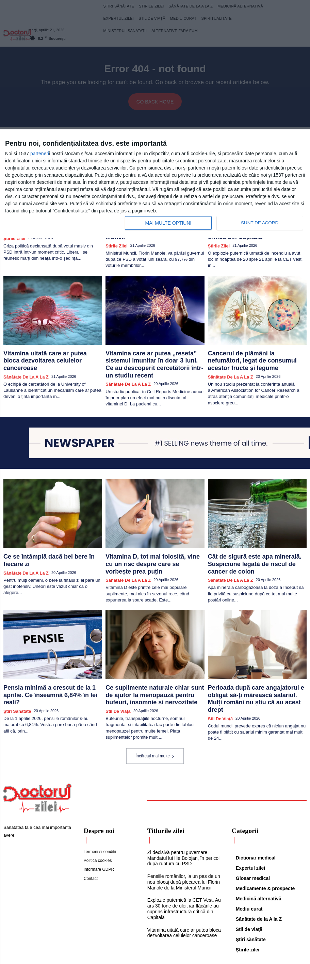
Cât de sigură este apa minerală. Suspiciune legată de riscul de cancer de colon (254, 536)
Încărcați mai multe (155, 719)
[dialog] (155, 184)
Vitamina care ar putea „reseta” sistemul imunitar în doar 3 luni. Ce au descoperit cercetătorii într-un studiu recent (151, 346)
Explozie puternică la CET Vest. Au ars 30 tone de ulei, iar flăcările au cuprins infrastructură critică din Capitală (181, 867)
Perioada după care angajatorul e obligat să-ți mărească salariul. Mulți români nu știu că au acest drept (254, 662)
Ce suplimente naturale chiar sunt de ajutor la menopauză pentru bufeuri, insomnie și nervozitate (154, 662)
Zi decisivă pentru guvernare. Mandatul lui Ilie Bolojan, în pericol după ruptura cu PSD (180, 819)
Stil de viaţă (116, 675)
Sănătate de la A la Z (23, 353)
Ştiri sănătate (15, 670)
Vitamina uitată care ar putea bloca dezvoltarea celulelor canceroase (42, 343)
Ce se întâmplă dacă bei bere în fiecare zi (49, 531)
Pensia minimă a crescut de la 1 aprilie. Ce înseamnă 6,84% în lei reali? (51, 659)
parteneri (39, 153)
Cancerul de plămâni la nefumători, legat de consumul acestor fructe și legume (257, 343)
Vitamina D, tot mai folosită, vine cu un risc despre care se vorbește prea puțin (153, 534)
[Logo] (37, 761)
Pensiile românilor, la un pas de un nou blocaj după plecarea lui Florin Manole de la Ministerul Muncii (181, 842)
